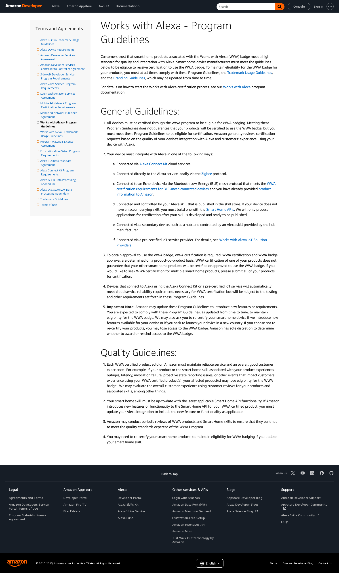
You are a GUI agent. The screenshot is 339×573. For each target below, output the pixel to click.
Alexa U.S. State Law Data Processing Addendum (57, 192)
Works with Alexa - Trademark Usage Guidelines (59, 134)
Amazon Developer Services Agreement (58, 57)
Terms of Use (49, 205)
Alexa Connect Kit (153, 164)
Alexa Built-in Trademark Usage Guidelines (60, 42)
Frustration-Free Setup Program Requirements (61, 153)
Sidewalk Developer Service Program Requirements (58, 76)
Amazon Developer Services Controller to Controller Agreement (63, 67)
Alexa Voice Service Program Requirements (58, 86)
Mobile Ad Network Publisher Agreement (59, 115)
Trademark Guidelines (54, 199)
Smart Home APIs (220, 209)
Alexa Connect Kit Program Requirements (57, 172)
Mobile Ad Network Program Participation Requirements (59, 105)
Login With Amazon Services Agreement (58, 96)
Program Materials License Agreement (57, 144)
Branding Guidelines (129, 78)
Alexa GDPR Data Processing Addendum (58, 182)
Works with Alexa (237, 87)
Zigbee (206, 173)
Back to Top (169, 474)
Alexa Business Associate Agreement (56, 163)
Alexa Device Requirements (57, 50)
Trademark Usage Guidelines (249, 72)
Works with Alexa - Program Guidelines (59, 124)
